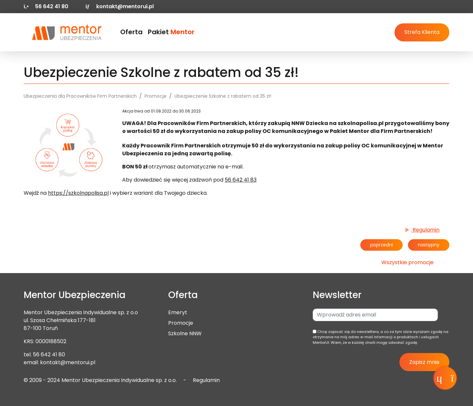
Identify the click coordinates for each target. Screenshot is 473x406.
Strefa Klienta (421, 32)
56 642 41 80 (49, 354)
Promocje (156, 96)
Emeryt (177, 312)
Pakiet (171, 32)
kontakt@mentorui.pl (119, 6)
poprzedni (381, 244)
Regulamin (422, 230)
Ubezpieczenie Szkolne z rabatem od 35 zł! (222, 96)
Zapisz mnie (424, 362)
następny (428, 244)
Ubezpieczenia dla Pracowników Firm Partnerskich (80, 96)
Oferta (131, 32)
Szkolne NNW (185, 333)
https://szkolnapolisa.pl (78, 193)
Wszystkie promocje (407, 262)
